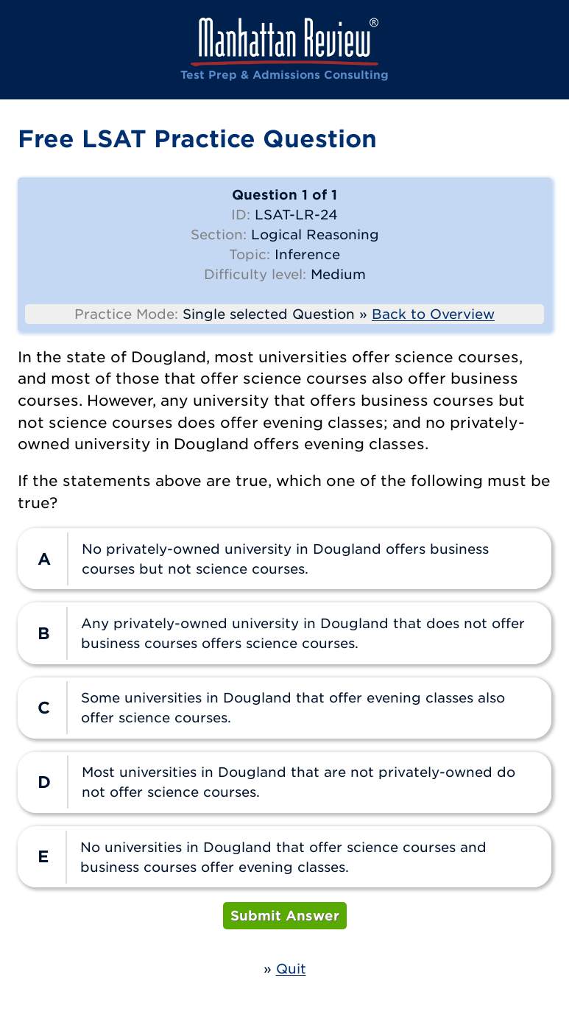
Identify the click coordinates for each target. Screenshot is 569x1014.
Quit (291, 968)
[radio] (284, 558)
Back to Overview (433, 314)
